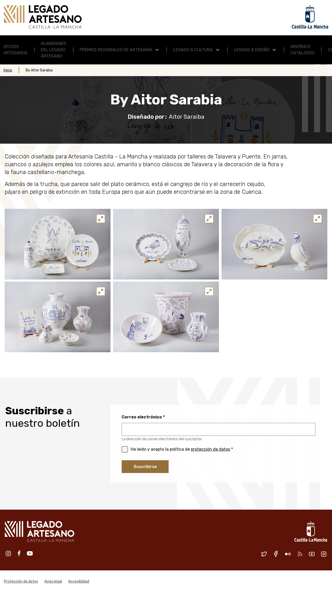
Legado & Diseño (251, 49)
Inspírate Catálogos (302, 49)
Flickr (288, 554)
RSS (300, 554)
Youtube (30, 553)
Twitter (264, 554)
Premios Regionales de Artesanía (116, 49)
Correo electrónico (142, 417)
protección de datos (210, 449)
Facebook (19, 553)
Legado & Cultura (193, 49)
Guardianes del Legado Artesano (53, 49)
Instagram (8, 553)
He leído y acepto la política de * (182, 449)
